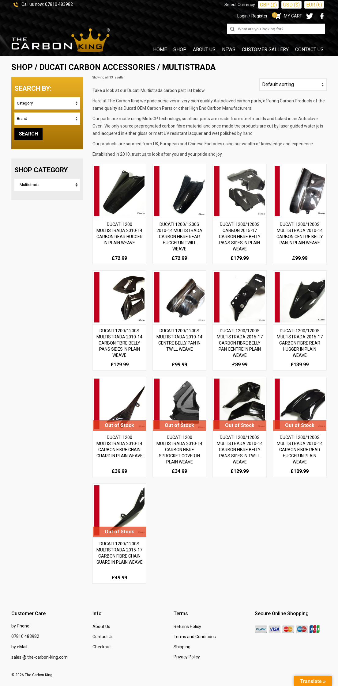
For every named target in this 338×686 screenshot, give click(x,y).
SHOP (22, 67)
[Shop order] (293, 84)
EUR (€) (314, 5)
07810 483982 (59, 4)
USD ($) (291, 5)
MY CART (288, 15)
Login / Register (252, 15)
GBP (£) (268, 5)
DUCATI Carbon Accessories (97, 67)
